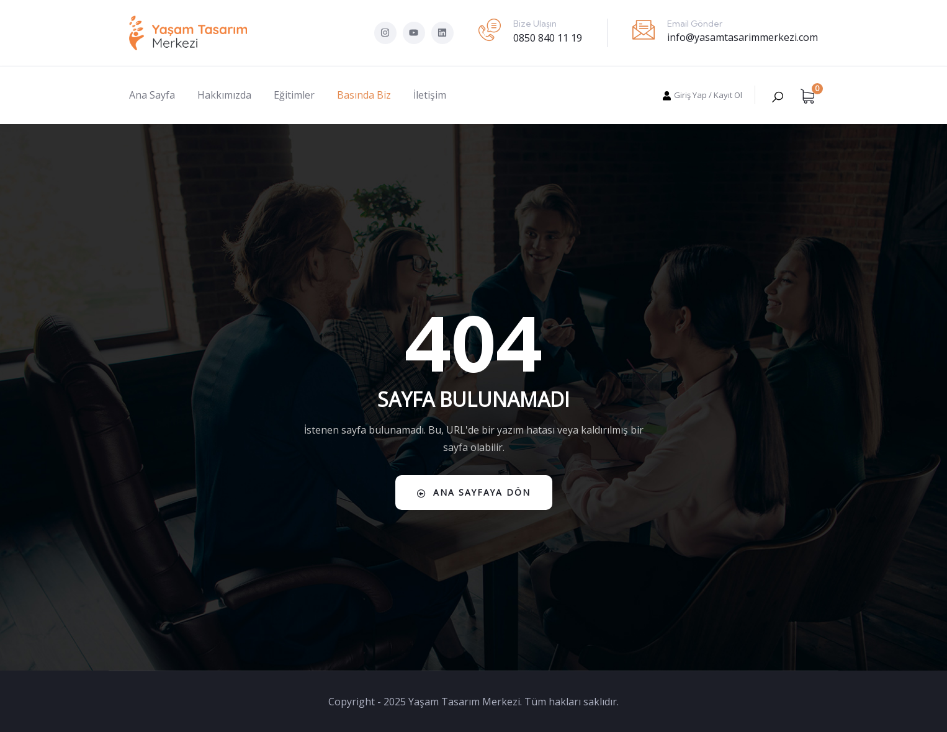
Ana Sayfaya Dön (473, 492)
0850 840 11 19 (547, 38)
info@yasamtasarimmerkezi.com (742, 37)
